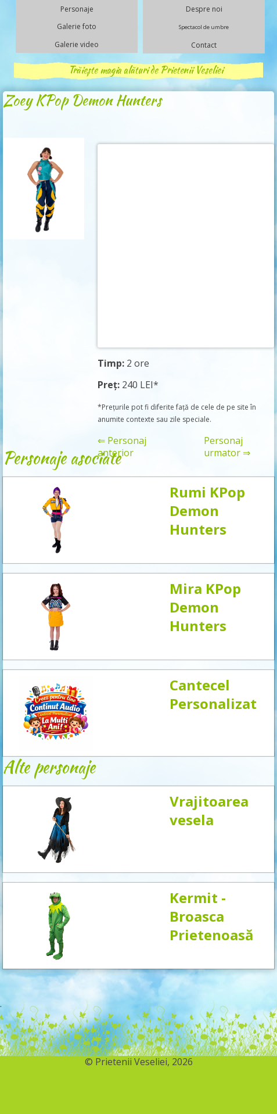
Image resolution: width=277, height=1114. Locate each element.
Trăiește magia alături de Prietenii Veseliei (146, 70)
